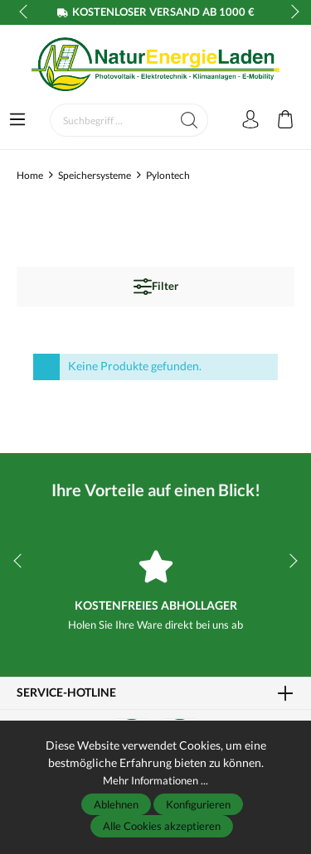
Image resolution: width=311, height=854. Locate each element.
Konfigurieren (198, 804)
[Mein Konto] (250, 120)
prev (25, 12)
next (290, 12)
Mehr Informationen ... (155, 780)
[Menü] (17, 120)
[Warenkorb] (285, 120)
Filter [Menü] (156, 286)
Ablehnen (116, 804)
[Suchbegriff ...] (111, 120)
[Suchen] (189, 120)
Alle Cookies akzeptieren (162, 825)
